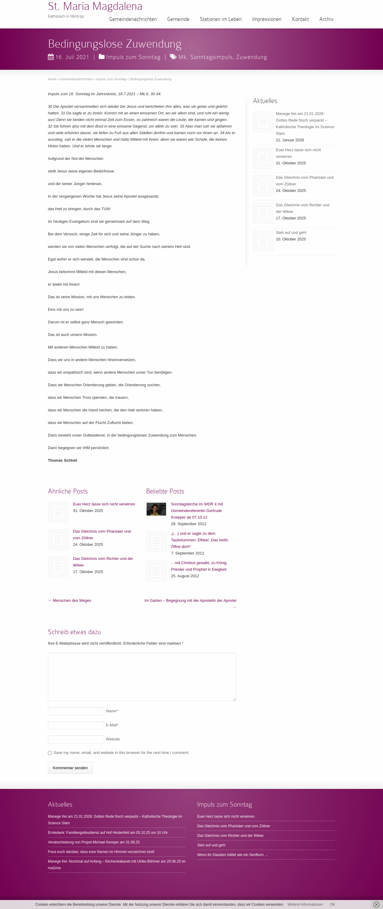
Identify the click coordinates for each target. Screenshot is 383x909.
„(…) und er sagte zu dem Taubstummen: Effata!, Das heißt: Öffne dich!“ (200, 540)
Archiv (326, 19)
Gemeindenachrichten (133, 19)
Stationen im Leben (221, 19)
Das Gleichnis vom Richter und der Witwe (230, 836)
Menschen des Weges (69, 600)
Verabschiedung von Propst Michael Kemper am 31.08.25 (94, 842)
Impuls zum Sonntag (133, 57)
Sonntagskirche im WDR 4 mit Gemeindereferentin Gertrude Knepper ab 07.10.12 (197, 510)
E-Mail (112, 725)
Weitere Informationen (305, 904)
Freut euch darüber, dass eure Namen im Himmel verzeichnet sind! (101, 852)
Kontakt (300, 19)
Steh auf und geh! (291, 232)
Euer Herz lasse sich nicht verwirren (104, 504)
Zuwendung (251, 57)
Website (113, 739)
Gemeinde (178, 19)
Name (112, 711)
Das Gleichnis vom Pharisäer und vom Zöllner (233, 826)
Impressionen (267, 19)
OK (332, 904)
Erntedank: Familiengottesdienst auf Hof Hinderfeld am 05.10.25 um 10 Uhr (108, 833)
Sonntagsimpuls (211, 57)
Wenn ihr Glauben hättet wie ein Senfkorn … (232, 855)
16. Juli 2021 (68, 57)
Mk (182, 57)
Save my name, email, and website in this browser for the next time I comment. (121, 752)
